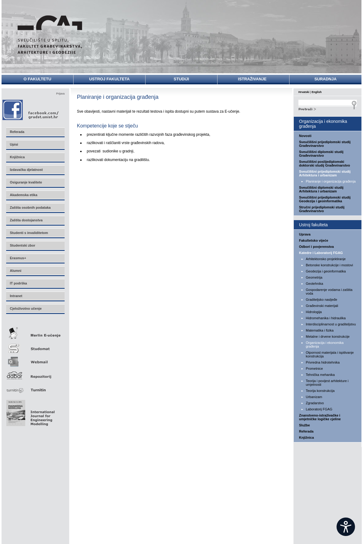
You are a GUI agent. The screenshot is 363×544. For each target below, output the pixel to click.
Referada (306, 431)
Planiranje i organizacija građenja (331, 181)
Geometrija (314, 277)
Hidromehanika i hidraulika (326, 318)
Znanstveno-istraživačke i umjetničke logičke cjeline (320, 417)
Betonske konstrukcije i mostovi (329, 265)
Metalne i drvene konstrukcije (327, 336)
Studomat (35, 346)
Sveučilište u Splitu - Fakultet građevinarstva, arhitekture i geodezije (50, 34)
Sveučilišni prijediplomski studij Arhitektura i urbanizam (325, 173)
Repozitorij (35, 374)
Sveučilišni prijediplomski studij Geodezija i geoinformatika (325, 199)
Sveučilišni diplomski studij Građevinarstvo (321, 153)
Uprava (304, 234)
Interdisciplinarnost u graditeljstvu (331, 324)
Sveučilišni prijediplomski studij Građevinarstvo (325, 143)
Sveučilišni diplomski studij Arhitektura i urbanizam (321, 189)
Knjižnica (306, 437)
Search (327, 108)
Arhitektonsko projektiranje (326, 259)
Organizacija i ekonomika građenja (325, 344)
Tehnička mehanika (320, 375)
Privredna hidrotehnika (323, 362)
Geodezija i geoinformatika (326, 271)
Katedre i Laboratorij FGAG (321, 253)
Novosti (305, 136)
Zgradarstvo (315, 403)
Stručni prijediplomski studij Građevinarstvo (322, 209)
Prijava (60, 93)
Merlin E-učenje (35, 332)
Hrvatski (303, 92)
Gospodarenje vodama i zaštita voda (329, 291)
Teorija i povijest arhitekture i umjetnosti (327, 382)
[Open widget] (346, 527)
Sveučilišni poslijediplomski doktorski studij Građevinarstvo (324, 163)
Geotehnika (314, 283)
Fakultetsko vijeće (313, 240)
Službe (304, 425)
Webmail (35, 360)
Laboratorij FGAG (319, 409)
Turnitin (35, 387)
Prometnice (314, 368)
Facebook (30, 110)
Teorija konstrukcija (320, 391)
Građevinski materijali (322, 306)
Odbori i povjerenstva (316, 246)
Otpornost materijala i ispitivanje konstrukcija (330, 354)
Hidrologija (314, 312)
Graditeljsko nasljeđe (321, 299)
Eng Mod (30, 411)
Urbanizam (314, 397)
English (317, 92)
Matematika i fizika (319, 330)
